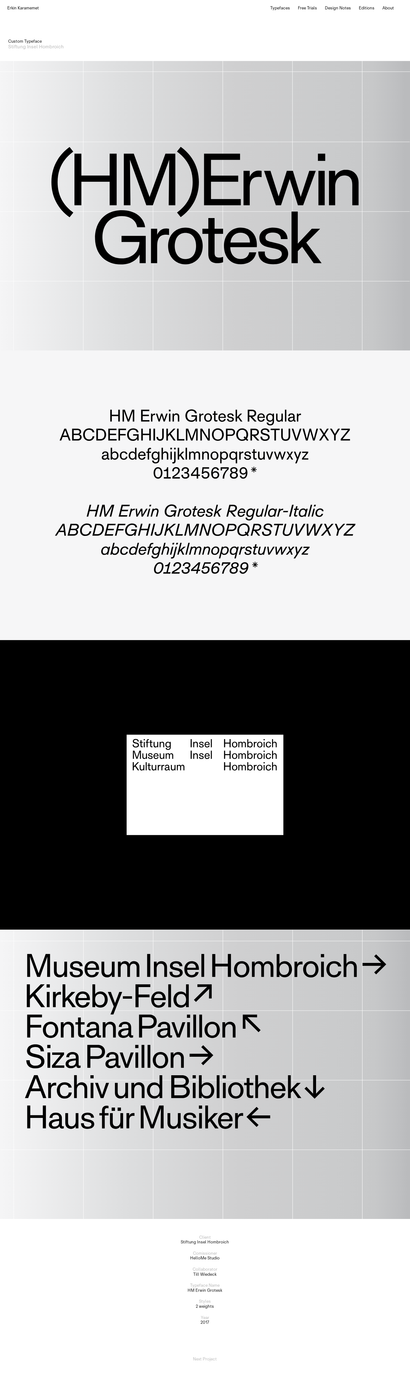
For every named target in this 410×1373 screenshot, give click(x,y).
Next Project (205, 1359)
